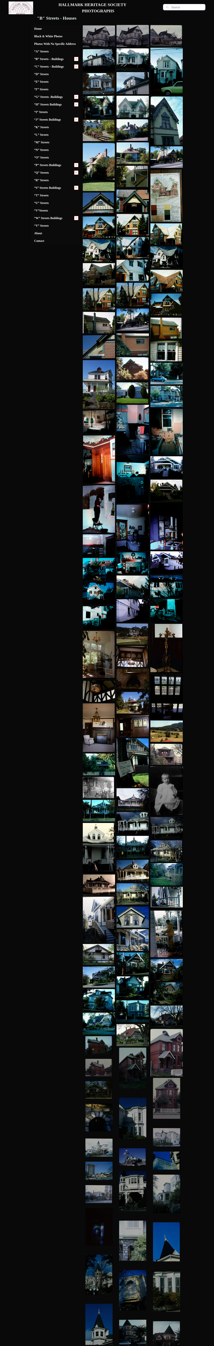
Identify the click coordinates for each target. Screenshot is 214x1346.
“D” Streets (41, 74)
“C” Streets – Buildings (49, 66)
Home (38, 28)
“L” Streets (41, 134)
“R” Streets (41, 180)
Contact (39, 240)
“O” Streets (41, 157)
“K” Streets (41, 127)
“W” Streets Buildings (48, 218)
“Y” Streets (41, 225)
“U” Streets (41, 203)
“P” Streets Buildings (47, 165)
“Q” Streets (41, 172)
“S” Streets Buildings (47, 187)
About (38, 233)
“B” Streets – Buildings (49, 59)
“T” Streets (41, 195)
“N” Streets (41, 150)
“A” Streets (41, 51)
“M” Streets (41, 142)
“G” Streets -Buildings (48, 96)
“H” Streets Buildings (48, 104)
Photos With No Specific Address (55, 43)
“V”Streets (41, 210)
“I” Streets (41, 112)
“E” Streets (41, 81)
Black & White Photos (48, 36)
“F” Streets (41, 89)
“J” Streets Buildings (47, 119)
